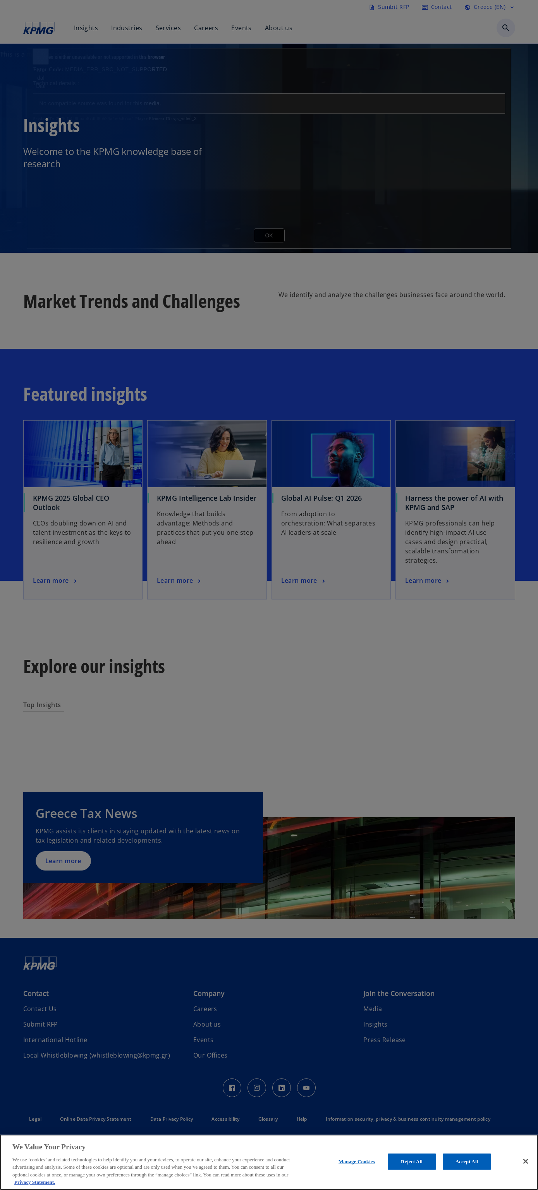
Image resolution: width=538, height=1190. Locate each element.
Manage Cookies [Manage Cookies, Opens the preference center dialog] (357, 1161)
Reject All (412, 1161)
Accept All (466, 1161)
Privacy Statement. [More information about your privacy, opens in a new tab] (34, 1182)
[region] (269, 1162)
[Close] (525, 1161)
